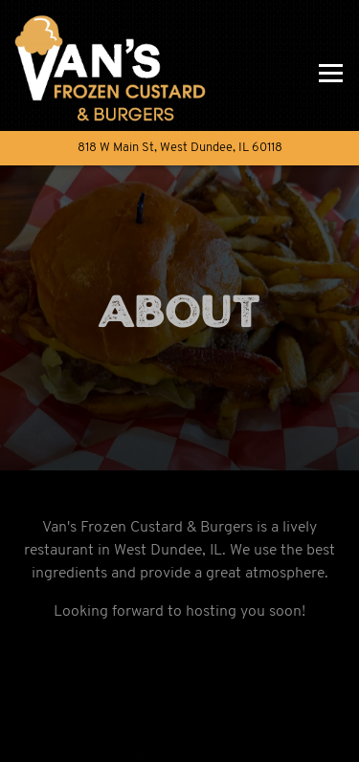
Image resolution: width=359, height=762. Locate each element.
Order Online (239, 738)
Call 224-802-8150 (180, 692)
